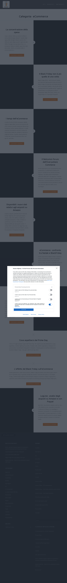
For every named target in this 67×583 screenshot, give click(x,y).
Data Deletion (26, 314)
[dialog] (33, 291)
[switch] (50, 290)
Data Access (33, 314)
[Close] (57, 268)
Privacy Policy (41, 314)
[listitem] (33, 287)
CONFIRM (23, 309)
